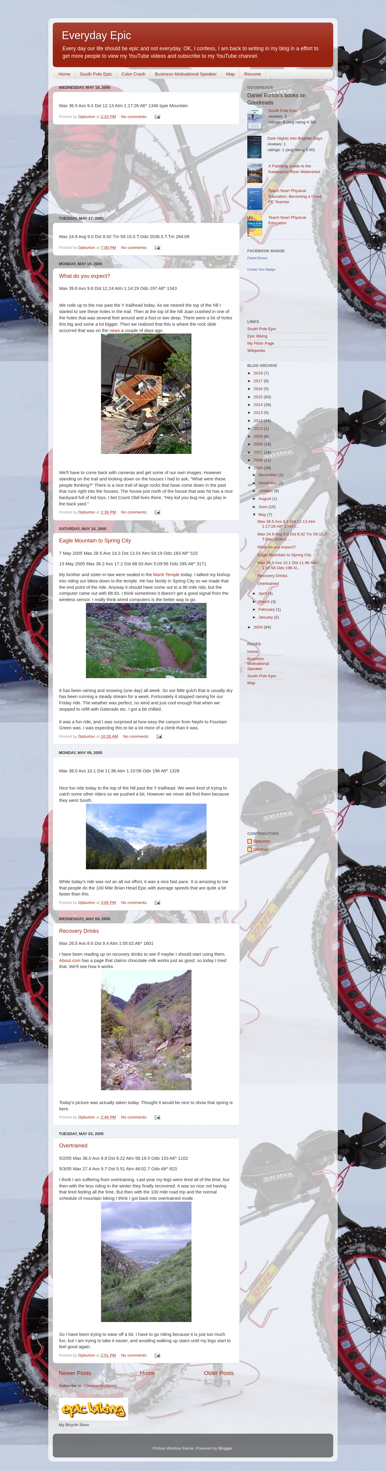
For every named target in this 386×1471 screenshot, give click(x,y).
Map (230, 73)
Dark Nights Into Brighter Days (294, 138)
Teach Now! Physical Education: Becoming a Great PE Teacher (294, 196)
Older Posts (219, 1373)
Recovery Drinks (79, 931)
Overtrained (73, 1146)
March (264, 601)
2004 (259, 627)
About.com (70, 960)
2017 (259, 381)
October (266, 491)
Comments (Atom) (100, 1385)
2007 (259, 452)
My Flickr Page (260, 343)
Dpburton (261, 841)
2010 (259, 428)
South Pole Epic (96, 73)
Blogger (225, 1448)
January (266, 617)
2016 (259, 388)
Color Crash (134, 73)
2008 (259, 444)
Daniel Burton (257, 258)
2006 (259, 460)
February (267, 609)
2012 (259, 420)
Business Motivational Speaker (186, 73)
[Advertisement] (146, 170)
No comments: (135, 116)
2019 (259, 373)
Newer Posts (75, 1373)
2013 (259, 412)
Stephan (260, 849)
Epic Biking (257, 336)
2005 (259, 468)
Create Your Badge (261, 269)
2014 (259, 404)
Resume (252, 73)
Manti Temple (166, 574)
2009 (259, 436)
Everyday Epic (96, 35)
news (114, 330)
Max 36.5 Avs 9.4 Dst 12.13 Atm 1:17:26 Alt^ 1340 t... (286, 524)
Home (65, 73)
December (268, 475)
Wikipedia (256, 350)
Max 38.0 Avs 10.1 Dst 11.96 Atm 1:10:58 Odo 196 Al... (288, 565)
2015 (259, 397)
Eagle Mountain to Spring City (95, 541)
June (263, 506)
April (263, 593)
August (265, 498)
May (262, 514)
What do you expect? (84, 276)
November (268, 483)
